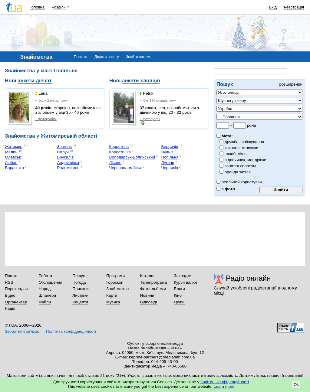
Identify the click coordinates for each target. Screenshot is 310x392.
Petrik (146, 93)
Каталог (147, 275)
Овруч (63, 152)
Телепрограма (153, 282)
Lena (41, 93)
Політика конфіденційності (71, 331)
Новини (147, 295)
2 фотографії (150, 119)
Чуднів (167, 152)
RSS (9, 282)
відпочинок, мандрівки (245, 160)
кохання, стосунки (241, 147)
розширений (290, 84)
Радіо (10, 308)
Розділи (59, 7)
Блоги (179, 288)
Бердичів (169, 147)
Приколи (80, 288)
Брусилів (65, 157)
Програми (115, 275)
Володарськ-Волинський (132, 157)
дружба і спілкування (244, 141)
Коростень (119, 147)
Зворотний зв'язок (22, 331)
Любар (11, 162)
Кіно (178, 295)
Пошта (11, 275)
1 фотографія (46, 119)
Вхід (273, 7)
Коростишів (120, 152)
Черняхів (169, 168)
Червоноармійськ (125, 168)
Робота (45, 275)
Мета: (224, 136)
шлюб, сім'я (235, 154)
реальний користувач (239, 182)
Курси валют (185, 282)
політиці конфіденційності (224, 382)
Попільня (169, 157)
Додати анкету (106, 57)
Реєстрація (294, 7)
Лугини (167, 162)
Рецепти (80, 302)
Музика (113, 302)
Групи (179, 302)
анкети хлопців (141, 80)
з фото (225, 189)
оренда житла (238, 172)
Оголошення (50, 282)
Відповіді (148, 302)
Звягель (64, 147)
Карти (111, 295)
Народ (45, 288)
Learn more (224, 386)
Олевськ (13, 157)
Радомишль (68, 168)
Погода (79, 282)
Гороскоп (114, 282)
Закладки (182, 275)
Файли (45, 302)
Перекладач (16, 288)
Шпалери (47, 295)
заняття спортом (240, 166)
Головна (37, 7)
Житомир (13, 147)
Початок (80, 57)
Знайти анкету (138, 57)
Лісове (115, 162)
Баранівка (14, 168)
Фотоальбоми (153, 288)
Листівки (80, 295)
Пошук (78, 275)
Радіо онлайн (248, 278)
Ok (296, 384)
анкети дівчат (35, 80)
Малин (11, 152)
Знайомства (117, 288)
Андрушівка (68, 162)
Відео (10, 295)
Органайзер (16, 302)
